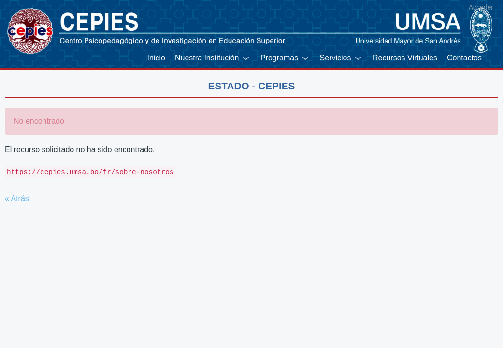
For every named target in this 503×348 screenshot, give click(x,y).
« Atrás (17, 198)
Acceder (481, 7)
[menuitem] (156, 58)
